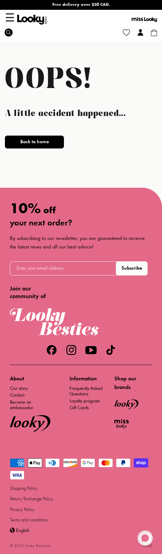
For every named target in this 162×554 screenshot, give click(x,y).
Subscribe (131, 268)
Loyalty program (84, 401)
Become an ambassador (21, 405)
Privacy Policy (22, 509)
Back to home (34, 142)
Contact (17, 395)
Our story (19, 388)
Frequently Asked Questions (85, 391)
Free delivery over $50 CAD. (81, 5)
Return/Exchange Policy (31, 499)
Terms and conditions (29, 520)
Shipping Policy (24, 488)
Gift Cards (79, 408)
